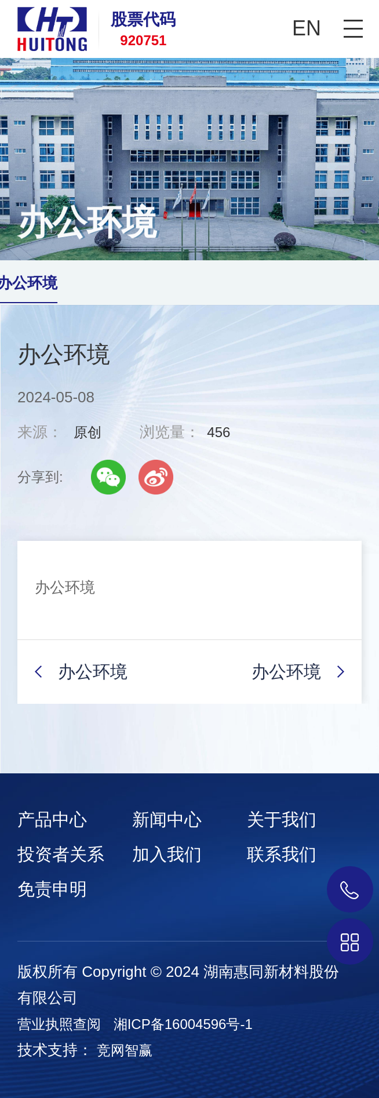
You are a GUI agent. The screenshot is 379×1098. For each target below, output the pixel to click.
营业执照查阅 (59, 1024)
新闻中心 (167, 819)
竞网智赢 (124, 1050)
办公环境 (92, 671)
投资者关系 (60, 854)
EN (306, 28)
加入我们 (167, 854)
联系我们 (281, 854)
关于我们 (281, 819)
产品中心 (52, 819)
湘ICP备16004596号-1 (183, 1024)
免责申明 (52, 889)
